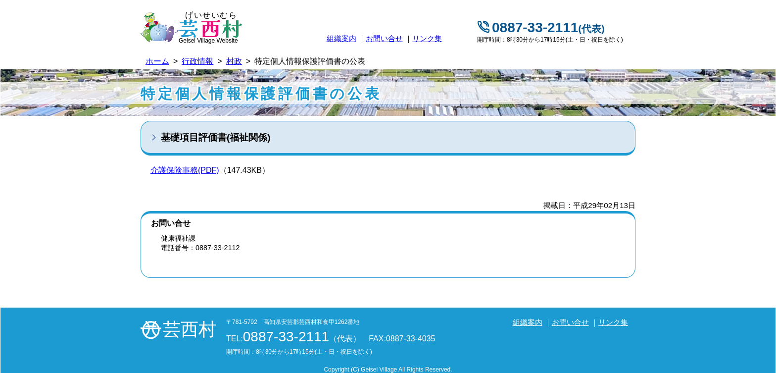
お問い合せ (384, 38)
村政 (234, 61)
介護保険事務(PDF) (184, 170)
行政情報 (197, 61)
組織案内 (341, 38)
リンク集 (427, 38)
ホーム (157, 61)
